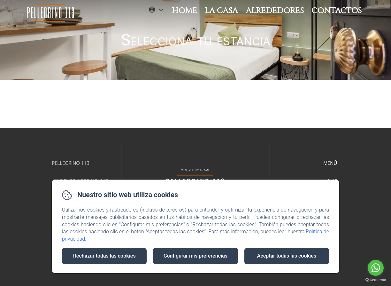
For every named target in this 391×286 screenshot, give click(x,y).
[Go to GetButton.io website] (375, 280)
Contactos (336, 10)
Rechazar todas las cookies (104, 256)
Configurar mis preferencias (195, 256)
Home (184, 10)
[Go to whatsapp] (376, 268)
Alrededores (275, 10)
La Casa (221, 10)
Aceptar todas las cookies (286, 256)
